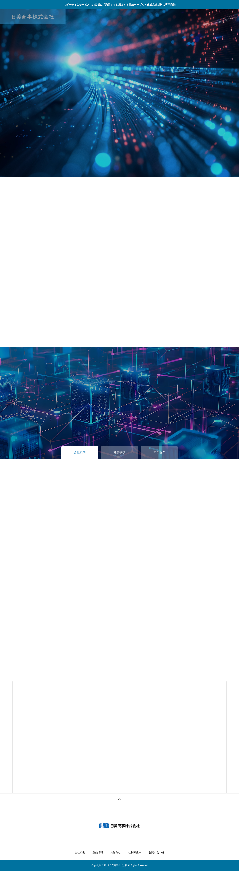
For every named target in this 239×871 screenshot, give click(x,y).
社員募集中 (134, 16)
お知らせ (115, 16)
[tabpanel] (119, 93)
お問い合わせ (156, 16)
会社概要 (80, 16)
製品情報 (98, 16)
